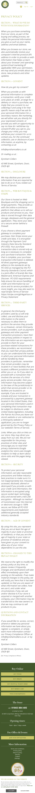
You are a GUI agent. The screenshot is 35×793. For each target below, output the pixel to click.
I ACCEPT (11, 790)
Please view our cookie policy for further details (17, 786)
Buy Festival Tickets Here (17, 684)
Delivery (17, 754)
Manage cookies (25, 790)
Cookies (17, 756)
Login (31, 6)
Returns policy (17, 753)
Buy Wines (17, 674)
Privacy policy (17, 751)
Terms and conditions (17, 749)
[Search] (20, 2)
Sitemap (17, 758)
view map (18, 716)
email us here (18, 711)
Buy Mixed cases (17, 689)
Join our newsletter (17, 737)
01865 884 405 (19, 707)
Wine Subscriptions (17, 694)
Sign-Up (26, 6)
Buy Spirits (17, 679)
